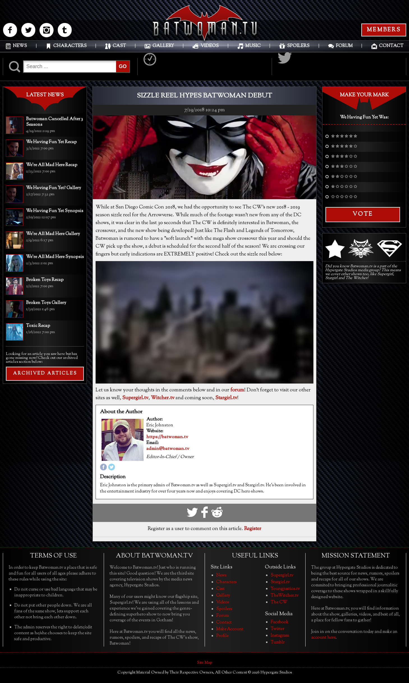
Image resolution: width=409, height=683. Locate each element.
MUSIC (253, 46)
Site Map (204, 663)
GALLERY (163, 46)
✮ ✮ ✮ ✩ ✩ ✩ (344, 167)
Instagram (280, 636)
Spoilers (224, 609)
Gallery (223, 596)
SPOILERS (298, 46)
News (221, 576)
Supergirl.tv (135, 398)
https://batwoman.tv (167, 437)
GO (123, 66)
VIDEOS (209, 46)
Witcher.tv (162, 398)
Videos (222, 602)
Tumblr (278, 642)
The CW (279, 602)
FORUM (344, 46)
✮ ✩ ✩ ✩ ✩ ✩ (344, 187)
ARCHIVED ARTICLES (45, 373)
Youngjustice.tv (285, 589)
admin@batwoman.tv (167, 449)
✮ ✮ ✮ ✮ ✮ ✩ (344, 147)
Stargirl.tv (226, 398)
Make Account (229, 629)
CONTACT (391, 46)
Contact (224, 623)
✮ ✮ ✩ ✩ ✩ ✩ (344, 177)
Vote (363, 214)
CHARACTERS (70, 46)
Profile (222, 636)
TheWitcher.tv (284, 596)
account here (323, 638)
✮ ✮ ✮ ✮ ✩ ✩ (344, 157)
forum (237, 390)
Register (252, 529)
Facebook (279, 622)
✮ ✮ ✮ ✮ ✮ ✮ (344, 136)
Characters (226, 582)
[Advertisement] (45, 424)
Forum (222, 616)
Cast (220, 589)
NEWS (20, 46)
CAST (119, 46)
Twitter (277, 629)
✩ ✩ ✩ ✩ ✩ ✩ (344, 197)
